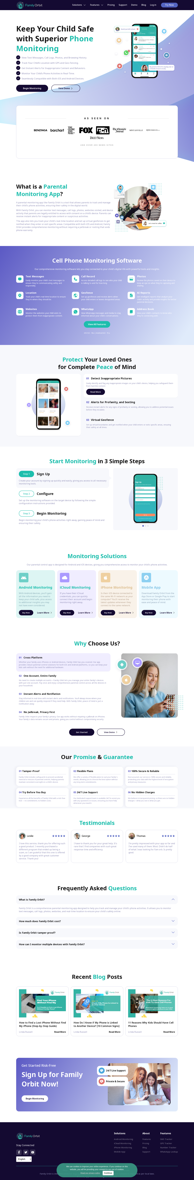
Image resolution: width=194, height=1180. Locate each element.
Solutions (77, 4)
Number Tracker (168, 1147)
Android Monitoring (123, 1139)
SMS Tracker (166, 1139)
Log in (153, 4)
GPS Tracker (166, 1143)
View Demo (65, 88)
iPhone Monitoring (123, 1147)
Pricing (111, 4)
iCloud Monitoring (122, 1143)
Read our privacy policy (90, 1173)
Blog (143, 4)
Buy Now (26, 612)
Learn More (43, 612)
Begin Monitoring (32, 88)
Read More (95, 392)
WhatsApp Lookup (169, 1151)
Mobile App (119, 1151)
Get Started (81, 732)
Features (94, 4)
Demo (134, 4)
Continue (108, 1173)
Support (123, 4)
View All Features (97, 324)
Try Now (169, 4)
